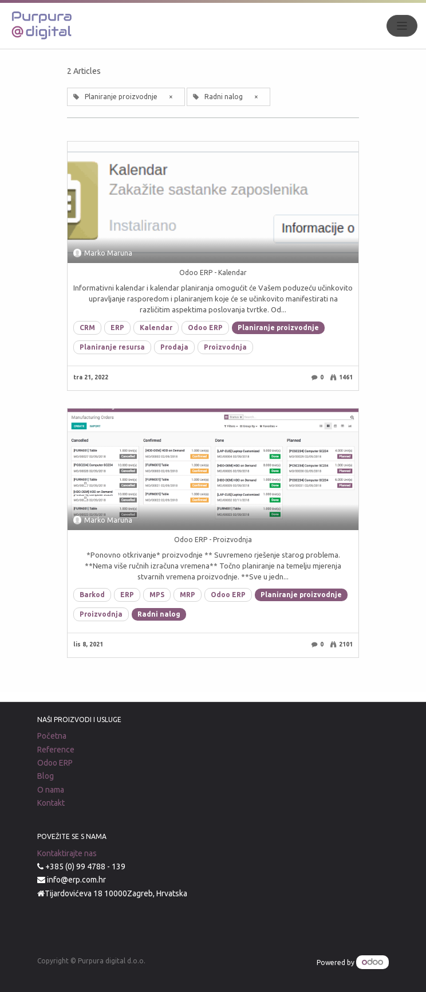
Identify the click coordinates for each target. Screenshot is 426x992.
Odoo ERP (205, 327)
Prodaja (174, 347)
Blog (45, 776)
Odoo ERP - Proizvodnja (213, 539)
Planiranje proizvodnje (278, 327)
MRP (187, 594)
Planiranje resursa (112, 347)
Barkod (92, 594)
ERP (117, 327)
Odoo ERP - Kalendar (213, 272)
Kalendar (156, 327)
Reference (55, 749)
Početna (51, 735)
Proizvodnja (225, 347)
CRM (87, 327)
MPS (156, 594)
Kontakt (51, 802)
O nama (50, 789)
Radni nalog (158, 614)
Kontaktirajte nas (67, 853)
